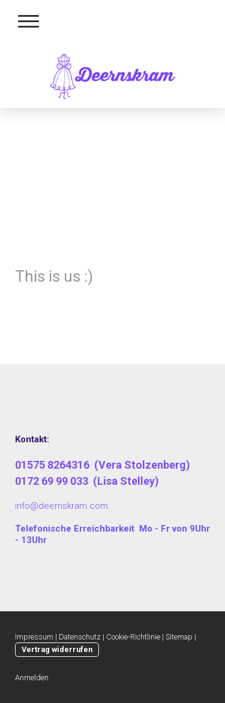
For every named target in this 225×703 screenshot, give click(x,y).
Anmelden (32, 677)
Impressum (34, 636)
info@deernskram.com (61, 505)
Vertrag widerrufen (57, 649)
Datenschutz (80, 636)
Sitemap (179, 636)
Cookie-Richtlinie (133, 636)
